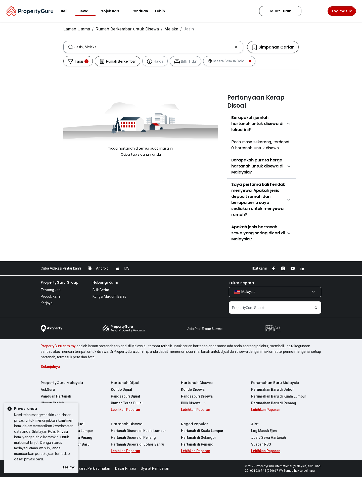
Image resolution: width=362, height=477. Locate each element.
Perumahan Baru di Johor (272, 389)
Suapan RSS (261, 444)
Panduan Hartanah (56, 396)
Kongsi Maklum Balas (109, 296)
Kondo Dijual (121, 389)
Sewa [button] (86, 11)
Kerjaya (47, 303)
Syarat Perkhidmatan (93, 468)
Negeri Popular (194, 423)
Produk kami (51, 296)
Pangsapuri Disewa (197, 396)
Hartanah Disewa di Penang (133, 438)
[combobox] (153, 47)
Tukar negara (241, 282)
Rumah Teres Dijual (127, 403)
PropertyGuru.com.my (58, 346)
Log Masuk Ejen (264, 431)
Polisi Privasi (58, 431)
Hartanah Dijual (125, 382)
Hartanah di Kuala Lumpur (202, 431)
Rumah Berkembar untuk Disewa (127, 28)
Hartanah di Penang (197, 444)
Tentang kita (51, 290)
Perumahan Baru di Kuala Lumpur (278, 396)
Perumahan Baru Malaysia (275, 382)
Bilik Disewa (194, 403)
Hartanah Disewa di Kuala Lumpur (138, 431)
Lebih (163, 11)
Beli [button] (67, 11)
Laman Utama (76, 28)
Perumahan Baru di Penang (273, 403)
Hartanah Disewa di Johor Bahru (137, 444)
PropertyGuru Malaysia (62, 382)
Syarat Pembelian (155, 468)
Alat (255, 423)
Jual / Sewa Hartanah (268, 438)
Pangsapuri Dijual (125, 396)
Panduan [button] (139, 11)
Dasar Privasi (125, 468)
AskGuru (48, 389)
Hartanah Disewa (197, 382)
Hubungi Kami (105, 282)
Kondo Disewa (193, 389)
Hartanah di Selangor (198, 438)
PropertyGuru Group (59, 282)
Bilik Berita (101, 290)
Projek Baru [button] (113, 11)
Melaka (171, 28)
